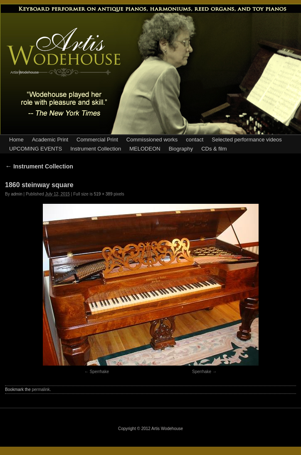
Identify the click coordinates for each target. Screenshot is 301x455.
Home (16, 139)
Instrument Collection (95, 149)
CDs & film (214, 149)
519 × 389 (103, 194)
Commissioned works (152, 139)
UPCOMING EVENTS (35, 149)
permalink (40, 389)
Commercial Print (97, 139)
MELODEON (144, 149)
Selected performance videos (246, 139)
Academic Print (50, 139)
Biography (181, 149)
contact (194, 139)
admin (16, 194)
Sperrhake (99, 371)
